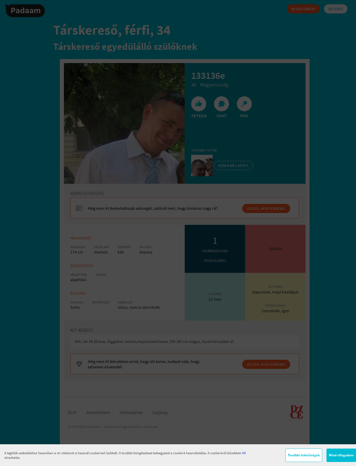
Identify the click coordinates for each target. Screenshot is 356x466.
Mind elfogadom (341, 455)
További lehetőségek (304, 455)
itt (244, 453)
